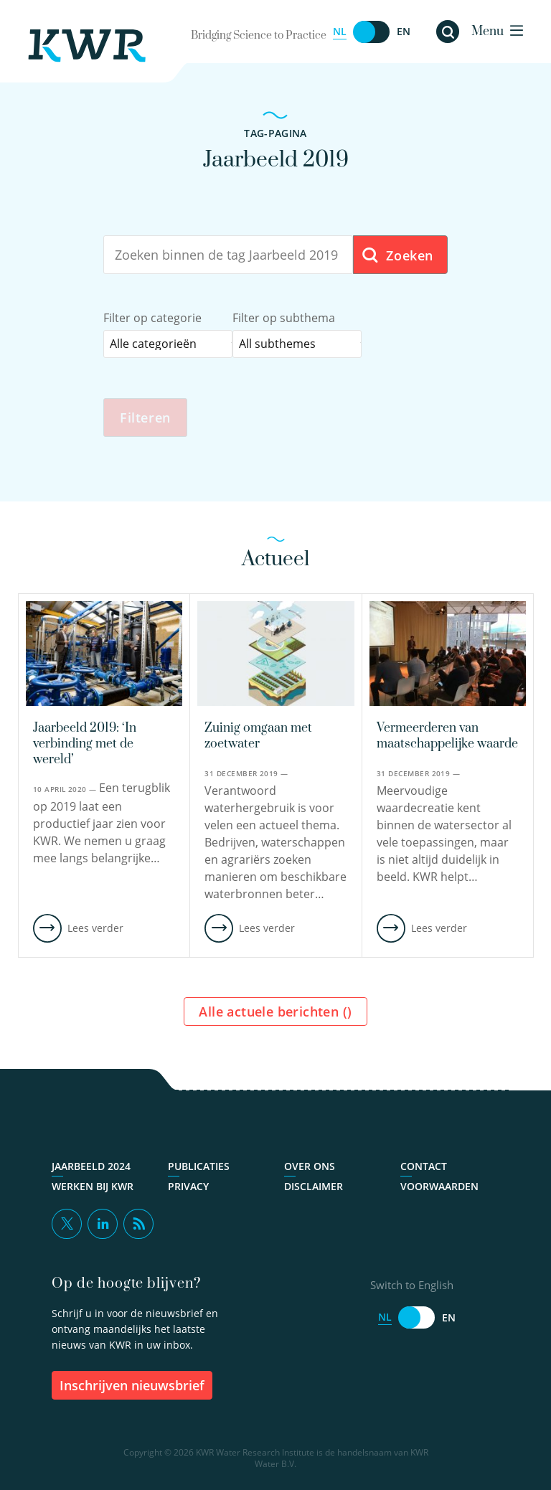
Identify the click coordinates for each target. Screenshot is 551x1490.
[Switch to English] (372, 32)
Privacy (188, 1186)
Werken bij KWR (92, 1186)
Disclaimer (313, 1186)
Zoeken (397, 255)
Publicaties (199, 1166)
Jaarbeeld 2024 (91, 1166)
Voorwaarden (439, 1186)
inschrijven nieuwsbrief (132, 1385)
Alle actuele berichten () (275, 1011)
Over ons (309, 1166)
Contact (423, 1166)
